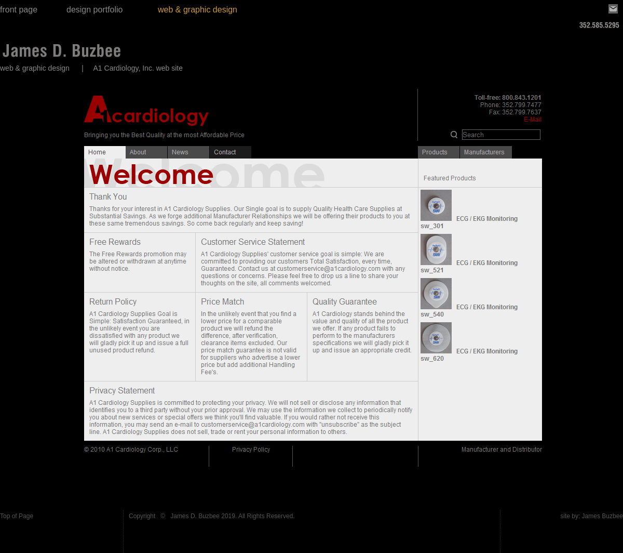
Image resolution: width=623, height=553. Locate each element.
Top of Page (16, 516)
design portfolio (94, 9)
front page (18, 9)
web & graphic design (197, 9)
